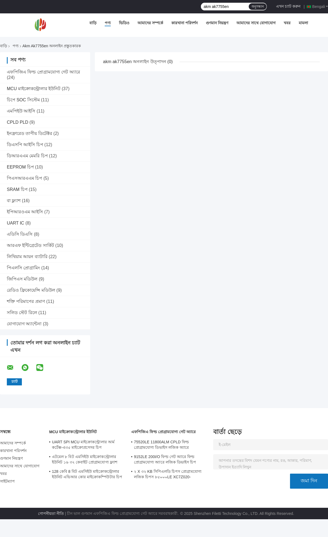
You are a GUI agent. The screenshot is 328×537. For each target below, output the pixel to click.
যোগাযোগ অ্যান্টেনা (24, 323)
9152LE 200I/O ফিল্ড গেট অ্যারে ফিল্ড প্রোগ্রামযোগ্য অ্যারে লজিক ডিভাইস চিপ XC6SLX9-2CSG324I (165, 460)
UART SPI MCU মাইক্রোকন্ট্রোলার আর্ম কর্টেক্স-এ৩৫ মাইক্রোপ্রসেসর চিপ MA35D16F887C (83, 445)
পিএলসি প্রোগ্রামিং (23, 267)
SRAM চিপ (17, 189)
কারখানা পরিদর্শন (184, 23)
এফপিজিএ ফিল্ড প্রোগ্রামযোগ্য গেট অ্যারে (43, 72)
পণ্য (108, 23)
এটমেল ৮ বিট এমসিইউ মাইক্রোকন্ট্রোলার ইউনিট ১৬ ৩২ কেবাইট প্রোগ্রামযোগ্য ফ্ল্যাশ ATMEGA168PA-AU (84, 460)
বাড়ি (92, 23)
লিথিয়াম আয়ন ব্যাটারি (27, 256)
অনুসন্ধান (257, 6)
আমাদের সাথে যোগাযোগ (256, 23)
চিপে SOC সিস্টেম (23, 100)
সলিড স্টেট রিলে (22, 312)
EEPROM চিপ (20, 167)
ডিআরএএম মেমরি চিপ (27, 156)
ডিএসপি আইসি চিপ (25, 144)
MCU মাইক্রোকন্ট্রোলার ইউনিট (33, 88)
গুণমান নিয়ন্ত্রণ (217, 23)
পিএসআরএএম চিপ (24, 178)
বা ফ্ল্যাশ (13, 200)
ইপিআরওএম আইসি (25, 212)
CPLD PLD (17, 122)
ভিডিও (124, 23)
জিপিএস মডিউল (22, 279)
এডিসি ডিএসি (20, 234)
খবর (287, 23)
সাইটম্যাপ (7, 481)
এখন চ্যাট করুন (288, 6)
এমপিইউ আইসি (21, 111)
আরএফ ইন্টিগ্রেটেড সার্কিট (30, 245)
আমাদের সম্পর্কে (150, 23)
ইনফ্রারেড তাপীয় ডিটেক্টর (29, 133)
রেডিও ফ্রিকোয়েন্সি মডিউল (31, 290)
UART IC (15, 223)
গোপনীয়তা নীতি (51, 513)
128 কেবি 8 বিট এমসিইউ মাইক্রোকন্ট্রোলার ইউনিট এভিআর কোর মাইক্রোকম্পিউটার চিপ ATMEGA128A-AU (87, 475)
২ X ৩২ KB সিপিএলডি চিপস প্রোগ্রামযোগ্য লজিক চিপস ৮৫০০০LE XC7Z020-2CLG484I (167, 475)
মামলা (303, 23)
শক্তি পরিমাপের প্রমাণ (26, 301)
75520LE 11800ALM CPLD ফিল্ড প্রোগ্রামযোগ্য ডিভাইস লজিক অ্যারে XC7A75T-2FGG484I (161, 445)
